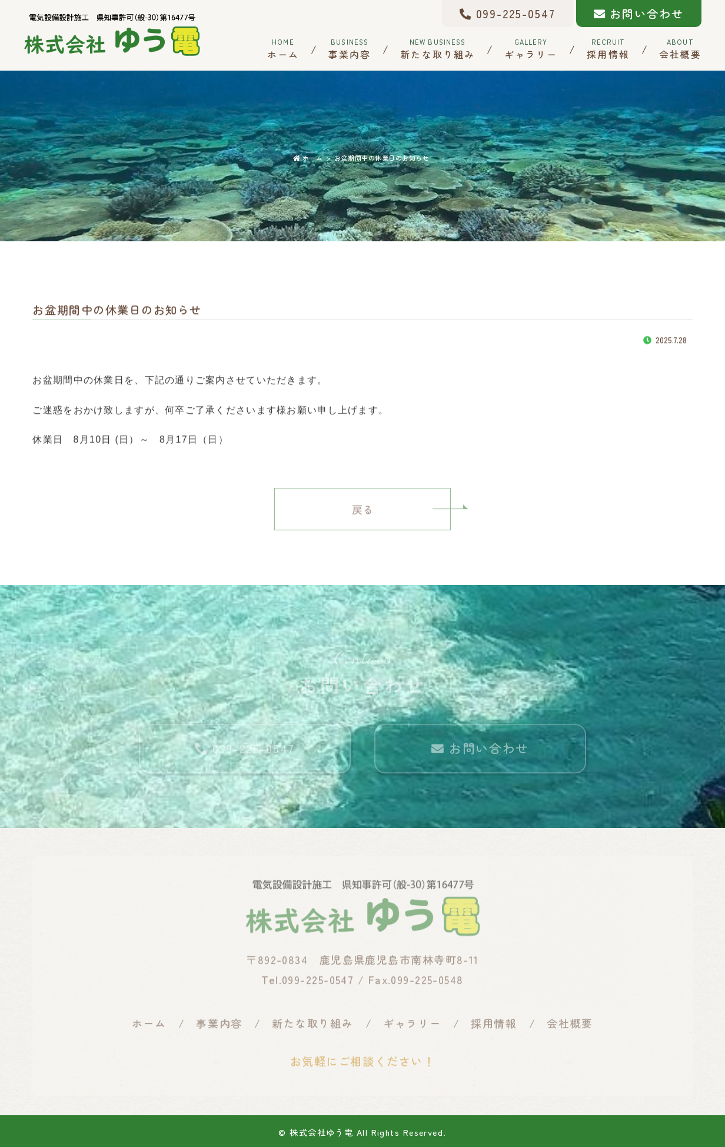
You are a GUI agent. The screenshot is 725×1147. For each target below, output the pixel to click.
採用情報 (608, 48)
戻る (362, 513)
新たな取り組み (437, 48)
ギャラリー (530, 48)
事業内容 (349, 48)
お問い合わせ (639, 13)
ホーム (283, 48)
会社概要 (680, 48)
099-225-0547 (508, 13)
